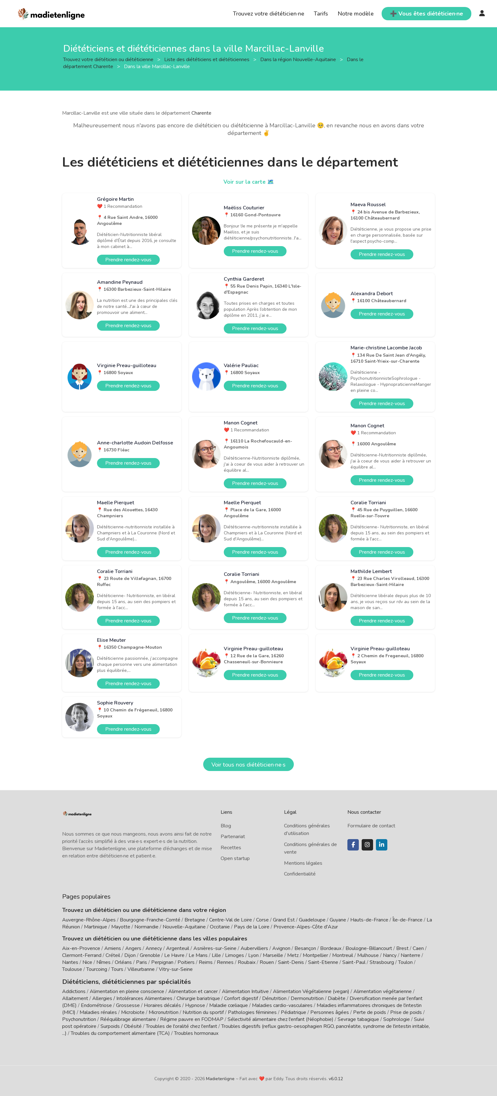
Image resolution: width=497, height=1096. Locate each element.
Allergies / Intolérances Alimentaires (132, 997)
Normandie (146, 926)
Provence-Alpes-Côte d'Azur (306, 926)
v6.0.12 (336, 1078)
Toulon (405, 962)
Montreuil (342, 955)
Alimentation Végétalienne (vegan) (311, 990)
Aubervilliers (254, 948)
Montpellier (315, 955)
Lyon (253, 955)
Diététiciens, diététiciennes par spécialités (118, 981)
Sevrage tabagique (358, 1018)
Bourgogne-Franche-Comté (150, 919)
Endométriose (96, 1004)
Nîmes (103, 962)
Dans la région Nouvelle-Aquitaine (298, 59)
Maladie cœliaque (228, 1004)
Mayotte (120, 926)
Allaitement (75, 997)
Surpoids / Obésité (121, 1025)
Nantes (70, 962)
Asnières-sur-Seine (214, 948)
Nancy (390, 955)
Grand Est (284, 919)
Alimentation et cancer (193, 990)
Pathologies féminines (252, 1011)
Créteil (113, 955)
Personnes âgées (329, 1011)
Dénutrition (274, 997)
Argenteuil (177, 948)
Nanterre (410, 955)
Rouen (267, 962)
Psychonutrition (79, 1018)
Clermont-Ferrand (81, 955)
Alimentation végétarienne (382, 990)
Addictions (74, 990)
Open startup (235, 858)
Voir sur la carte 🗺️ (248, 182)
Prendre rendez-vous (128, 259)
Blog (226, 825)
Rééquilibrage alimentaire (128, 1018)
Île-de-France (407, 919)
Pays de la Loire (251, 926)
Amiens (112, 948)
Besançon (305, 948)
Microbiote (133, 1011)
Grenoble (150, 955)
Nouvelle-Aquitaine (184, 926)
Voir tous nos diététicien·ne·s (248, 764)
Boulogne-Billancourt (368, 948)
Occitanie (220, 926)
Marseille (273, 955)
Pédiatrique (293, 1011)
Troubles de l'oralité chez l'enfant (181, 1025)
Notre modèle (356, 13)
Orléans (123, 962)
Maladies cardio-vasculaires (282, 1004)
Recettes (231, 847)
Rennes (225, 962)
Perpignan (162, 962)
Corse (262, 919)
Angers (133, 948)
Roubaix (246, 962)
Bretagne (194, 919)
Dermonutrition (308, 997)
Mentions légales (303, 863)
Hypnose (195, 1004)
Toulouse (72, 969)
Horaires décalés (162, 1004)
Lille (216, 955)
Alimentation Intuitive (245, 990)
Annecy (153, 948)
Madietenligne (220, 1078)
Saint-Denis (291, 962)
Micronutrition (163, 1011)
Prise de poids (406, 1011)
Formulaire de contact (371, 825)
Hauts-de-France (369, 919)
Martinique (95, 926)
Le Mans (198, 955)
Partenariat (233, 836)
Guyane (338, 919)
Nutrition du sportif (203, 1011)
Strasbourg (382, 962)
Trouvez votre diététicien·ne (268, 13)
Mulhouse (368, 955)
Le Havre (174, 955)
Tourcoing (96, 969)
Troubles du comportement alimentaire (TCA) (120, 1032)
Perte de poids (369, 1011)
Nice (87, 962)
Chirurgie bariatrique (198, 997)
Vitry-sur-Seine (176, 969)
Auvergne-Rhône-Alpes (89, 919)
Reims (206, 962)
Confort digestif (241, 997)
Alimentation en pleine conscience (127, 990)
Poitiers (186, 962)
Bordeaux (330, 948)
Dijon (130, 955)
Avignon (281, 948)
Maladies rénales (98, 1011)
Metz (293, 955)
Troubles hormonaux (196, 1032)
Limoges (234, 955)
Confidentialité (300, 873)
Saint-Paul (353, 962)
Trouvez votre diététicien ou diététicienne (109, 59)
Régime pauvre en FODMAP (191, 1018)
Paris (141, 962)
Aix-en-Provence (81, 948)
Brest (402, 948)
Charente (201, 113)
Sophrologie (396, 1018)
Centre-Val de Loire (230, 919)
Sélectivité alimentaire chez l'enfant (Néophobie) (280, 1018)
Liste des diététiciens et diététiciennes (207, 59)
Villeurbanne (141, 969)
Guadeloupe (312, 919)
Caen (418, 948)
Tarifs (321, 13)
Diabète (336, 997)
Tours (117, 969)
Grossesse (128, 1004)
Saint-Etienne (323, 962)
